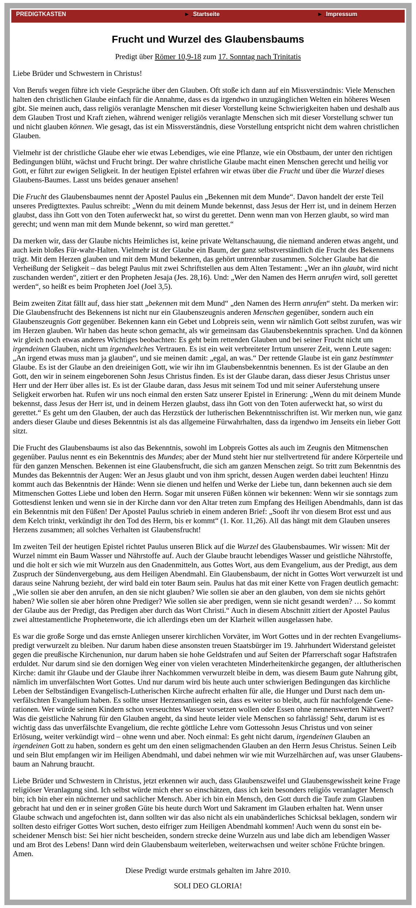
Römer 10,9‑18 (178, 56)
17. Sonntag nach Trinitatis (259, 56)
